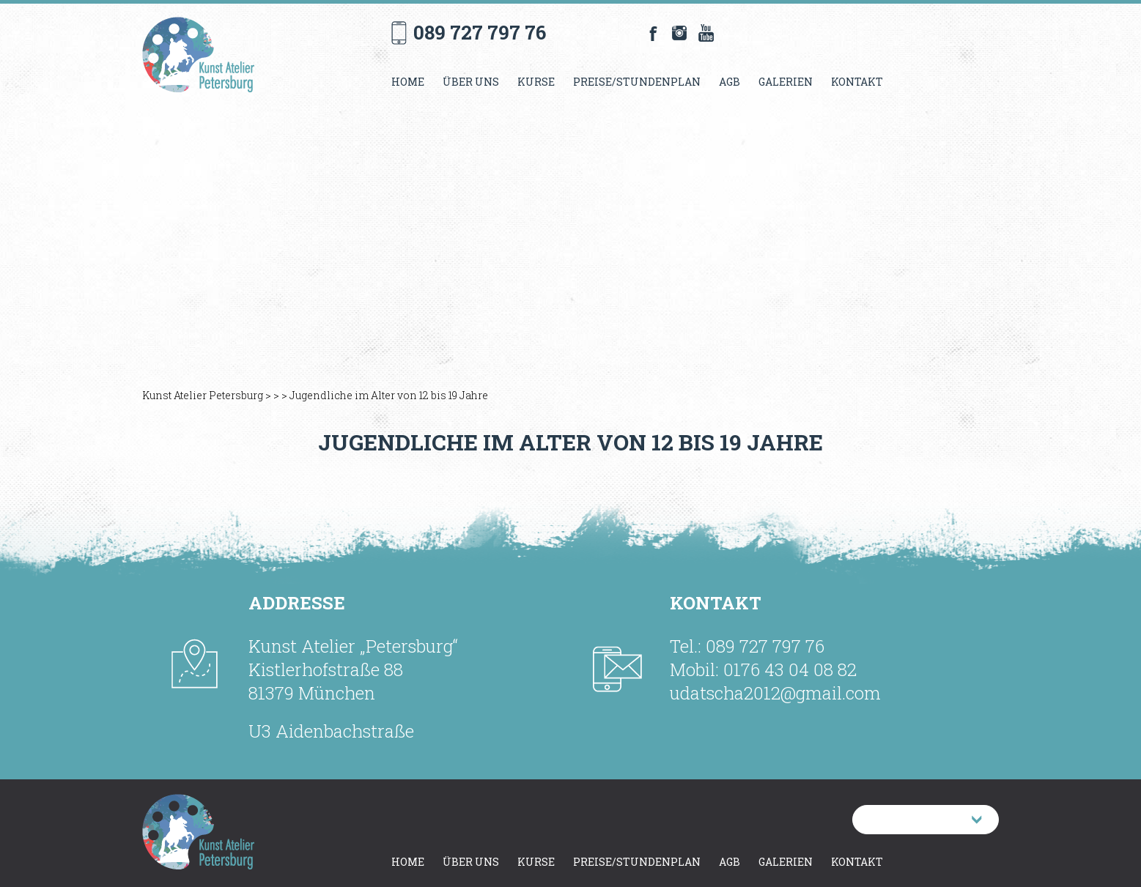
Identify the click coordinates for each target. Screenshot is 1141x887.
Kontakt (857, 82)
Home (407, 82)
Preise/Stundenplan (637, 82)
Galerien (785, 82)
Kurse (536, 82)
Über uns (471, 82)
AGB (729, 82)
